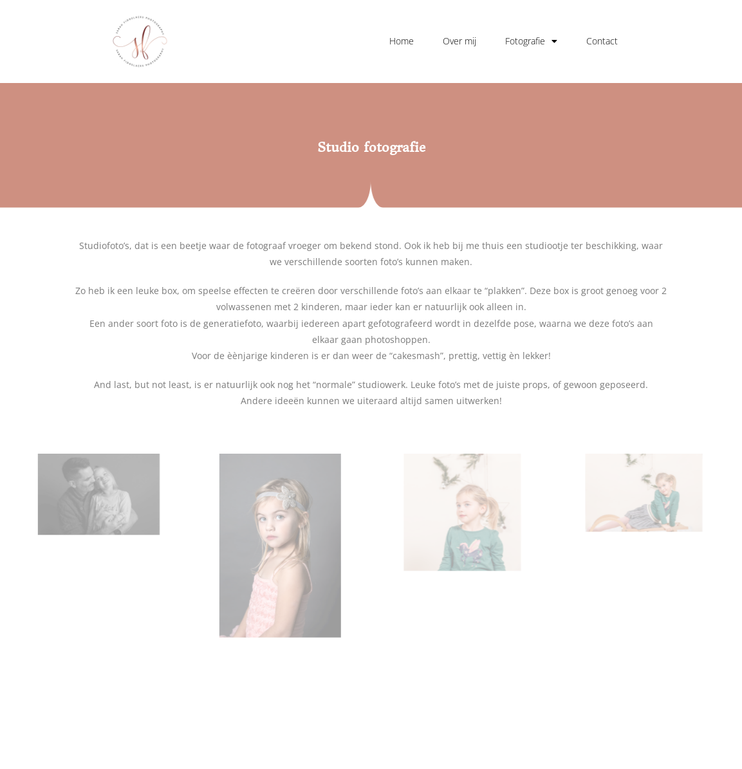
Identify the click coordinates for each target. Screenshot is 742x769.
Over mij (459, 41)
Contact (602, 41)
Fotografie (531, 41)
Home (401, 41)
